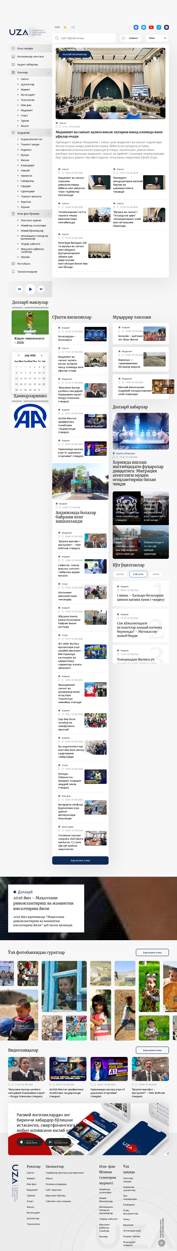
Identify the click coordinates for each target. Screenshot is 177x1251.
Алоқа (126, 1219)
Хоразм (25, 207)
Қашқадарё (27, 165)
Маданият (27, 110)
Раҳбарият (129, 1204)
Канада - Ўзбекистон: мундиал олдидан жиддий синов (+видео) (69, 780)
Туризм (25, 120)
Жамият (25, 89)
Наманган (26, 175)
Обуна (49, 1178)
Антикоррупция (132, 1230)
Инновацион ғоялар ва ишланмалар (34, 237)
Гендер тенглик (131, 1236)
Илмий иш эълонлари (33, 225)
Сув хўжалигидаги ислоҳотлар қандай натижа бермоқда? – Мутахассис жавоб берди (139, 629)
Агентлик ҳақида (128, 1180)
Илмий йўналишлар (32, 230)
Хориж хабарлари (125, 453)
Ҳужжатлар (27, 84)
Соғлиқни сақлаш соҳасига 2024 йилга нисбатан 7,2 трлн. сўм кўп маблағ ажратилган (70, 842)
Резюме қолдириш (56, 1184)
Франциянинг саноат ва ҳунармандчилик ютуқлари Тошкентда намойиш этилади (69, 693)
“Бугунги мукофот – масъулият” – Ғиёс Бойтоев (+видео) (70, 545)
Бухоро (25, 155)
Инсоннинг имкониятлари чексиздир (67, 596)
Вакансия (128, 1224)
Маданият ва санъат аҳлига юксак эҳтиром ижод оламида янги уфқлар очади (109, 134)
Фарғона (26, 201)
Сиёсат (25, 79)
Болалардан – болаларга (67, 338)
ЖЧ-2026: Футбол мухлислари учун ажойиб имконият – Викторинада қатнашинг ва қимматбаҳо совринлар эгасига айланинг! (70, 656)
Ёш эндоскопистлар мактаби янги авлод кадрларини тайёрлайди (71, 751)
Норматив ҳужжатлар (129, 1188)
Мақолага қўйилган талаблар (32, 250)
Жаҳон (25, 125)
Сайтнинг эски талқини (58, 1201)
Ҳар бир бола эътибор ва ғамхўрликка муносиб (66, 724)
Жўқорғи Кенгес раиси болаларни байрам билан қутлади (69, 621)
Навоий (25, 170)
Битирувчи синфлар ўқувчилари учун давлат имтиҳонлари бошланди (70, 811)
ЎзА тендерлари (130, 1197)
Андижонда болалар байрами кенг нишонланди (76, 517)
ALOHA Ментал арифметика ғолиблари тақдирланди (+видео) (67, 425)
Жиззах (25, 160)
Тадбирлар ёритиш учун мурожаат (65, 1172)
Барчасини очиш (80, 860)
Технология (27, 100)
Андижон (26, 149)
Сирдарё (26, 186)
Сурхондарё (28, 191)
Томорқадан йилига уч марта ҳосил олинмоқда (137, 661)
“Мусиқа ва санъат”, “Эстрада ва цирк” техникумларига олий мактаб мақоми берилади (127, 218)
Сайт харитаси (53, 1189)
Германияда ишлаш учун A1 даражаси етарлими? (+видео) (70, 452)
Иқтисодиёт (28, 94)
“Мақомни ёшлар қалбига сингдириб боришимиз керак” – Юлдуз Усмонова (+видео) (71, 394)
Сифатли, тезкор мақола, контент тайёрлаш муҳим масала (69, 570)
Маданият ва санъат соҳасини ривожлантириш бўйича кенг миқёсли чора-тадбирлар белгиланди (71, 186)
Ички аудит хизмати (129, 1243)
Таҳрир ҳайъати (30, 243)
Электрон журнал (31, 220)
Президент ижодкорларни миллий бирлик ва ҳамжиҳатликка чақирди (128, 184)
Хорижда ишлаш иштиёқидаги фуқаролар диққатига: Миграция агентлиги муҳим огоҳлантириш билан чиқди (138, 473)
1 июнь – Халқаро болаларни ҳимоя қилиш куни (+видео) (141, 597)
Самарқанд (27, 180)
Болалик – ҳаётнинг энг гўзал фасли (130, 337)
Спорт (24, 115)
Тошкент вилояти (31, 196)
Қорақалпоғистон (31, 139)
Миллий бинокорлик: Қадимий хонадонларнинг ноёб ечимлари (135, 391)
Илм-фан (26, 105)
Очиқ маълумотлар (130, 1212)
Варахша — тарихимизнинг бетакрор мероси (129, 363)
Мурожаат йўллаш (56, 1195)
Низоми (25, 257)
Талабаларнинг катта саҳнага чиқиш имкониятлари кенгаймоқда (72, 217)
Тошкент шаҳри (30, 144)
